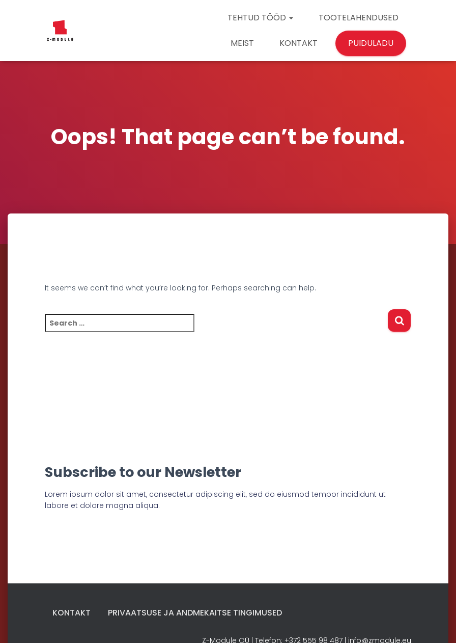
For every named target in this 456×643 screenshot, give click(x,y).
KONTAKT (298, 43)
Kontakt (71, 613)
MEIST (242, 43)
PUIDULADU (370, 43)
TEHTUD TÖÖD (260, 17)
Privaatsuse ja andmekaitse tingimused (195, 613)
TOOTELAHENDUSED (358, 17)
